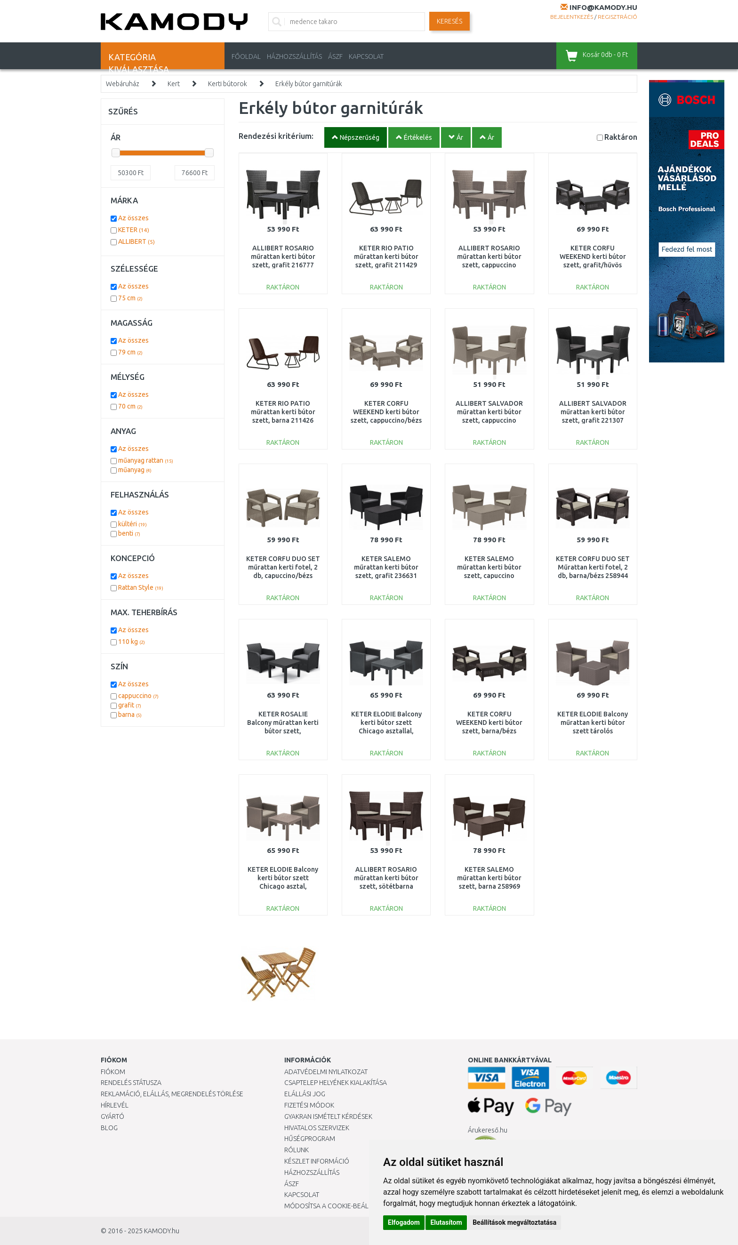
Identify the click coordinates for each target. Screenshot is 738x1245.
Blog (109, 1128)
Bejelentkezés (571, 17)
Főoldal (246, 56)
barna (130, 714)
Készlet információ (316, 1161)
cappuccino (138, 695)
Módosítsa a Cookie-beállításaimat (343, 1206)
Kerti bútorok (227, 84)
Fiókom (113, 1072)
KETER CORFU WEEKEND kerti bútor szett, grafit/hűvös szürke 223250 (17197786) (593, 265)
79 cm (130, 352)
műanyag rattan (145, 460)
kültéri (132, 524)
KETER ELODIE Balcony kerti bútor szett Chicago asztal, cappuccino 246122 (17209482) (283, 887)
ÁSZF (335, 56)
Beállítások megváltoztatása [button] (514, 1222)
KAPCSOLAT (366, 56)
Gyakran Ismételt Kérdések (328, 1116)
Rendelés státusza (131, 1082)
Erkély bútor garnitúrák (308, 84)
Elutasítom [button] (446, 1222)
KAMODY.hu (161, 1231)
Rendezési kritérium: (276, 135)
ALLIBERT (136, 241)
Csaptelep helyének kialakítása (335, 1082)
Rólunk (296, 1150)
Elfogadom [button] (404, 1222)
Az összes (133, 218)
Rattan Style (140, 587)
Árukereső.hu (487, 1130)
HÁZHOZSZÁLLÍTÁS (294, 56)
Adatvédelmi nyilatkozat (326, 1072)
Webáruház (122, 84)
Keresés (449, 21)
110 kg (131, 641)
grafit (129, 705)
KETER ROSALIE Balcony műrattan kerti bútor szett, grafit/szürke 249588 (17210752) (283, 731)
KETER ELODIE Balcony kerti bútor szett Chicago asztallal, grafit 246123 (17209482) (386, 731)
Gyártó (112, 1116)
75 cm (130, 298)
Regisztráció (617, 17)
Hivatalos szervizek (316, 1128)
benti (129, 533)
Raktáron (620, 136)
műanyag (135, 470)
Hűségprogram (309, 1138)
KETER (133, 229)
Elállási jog (304, 1094)
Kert (174, 84)
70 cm (130, 406)
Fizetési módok (309, 1105)
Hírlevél (114, 1105)
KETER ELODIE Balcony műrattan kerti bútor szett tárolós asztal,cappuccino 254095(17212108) (592, 731)
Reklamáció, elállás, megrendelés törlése (172, 1094)
